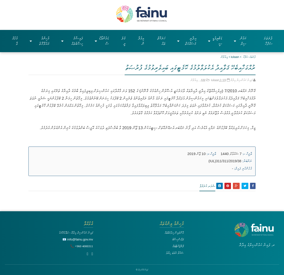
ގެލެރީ (123, 41)
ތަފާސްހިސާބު (178, 239)
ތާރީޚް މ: (211, 154)
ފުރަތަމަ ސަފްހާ (268, 41)
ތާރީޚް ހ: (247, 154)
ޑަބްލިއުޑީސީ (215, 41)
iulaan (235, 57)
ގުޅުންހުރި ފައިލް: (243, 168)
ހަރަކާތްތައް (161, 41)
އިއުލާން (141, 41)
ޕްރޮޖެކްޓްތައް (178, 246)
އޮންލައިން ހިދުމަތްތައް (174, 232)
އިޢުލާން (224, 57)
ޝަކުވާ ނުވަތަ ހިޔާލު (175, 253)
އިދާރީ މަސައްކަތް (186, 41)
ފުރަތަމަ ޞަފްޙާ (249, 57)
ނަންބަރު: (247, 161)
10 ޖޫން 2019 (196, 154)
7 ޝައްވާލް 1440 (231, 154)
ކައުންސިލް (240, 41)
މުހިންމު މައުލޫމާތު (39, 41)
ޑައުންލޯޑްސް (101, 41)
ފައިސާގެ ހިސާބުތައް (72, 41)
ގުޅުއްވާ (15, 41)
